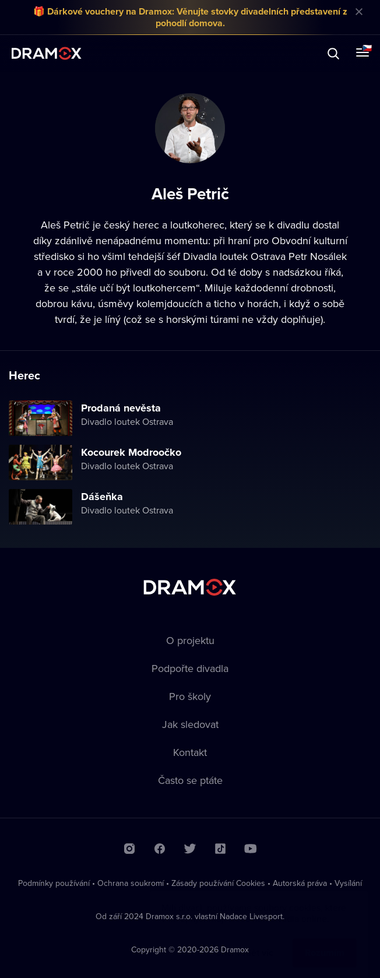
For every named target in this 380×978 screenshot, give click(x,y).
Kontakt (190, 752)
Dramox (47, 53)
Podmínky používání (54, 883)
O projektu (190, 640)
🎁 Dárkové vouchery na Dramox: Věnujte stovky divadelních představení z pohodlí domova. (190, 17)
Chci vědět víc (244, 941)
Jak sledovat (190, 724)
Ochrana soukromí (130, 883)
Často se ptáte (190, 780)
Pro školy (190, 696)
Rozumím (324, 941)
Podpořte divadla (190, 668)
